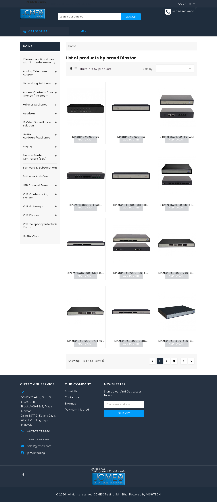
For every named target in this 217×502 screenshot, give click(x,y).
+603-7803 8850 (183, 11)
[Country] (186, 3)
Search (131, 17)
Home (27, 46)
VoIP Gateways (33, 206)
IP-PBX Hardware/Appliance (37, 136)
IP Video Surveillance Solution (37, 124)
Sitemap (70, 403)
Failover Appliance (35, 104)
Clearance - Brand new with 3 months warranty (39, 61)
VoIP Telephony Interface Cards (40, 226)
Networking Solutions (37, 83)
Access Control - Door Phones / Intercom (38, 94)
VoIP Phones (31, 215)
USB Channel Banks (36, 185)
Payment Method (77, 409)
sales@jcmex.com (39, 446)
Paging (27, 146)
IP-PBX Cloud (31, 236)
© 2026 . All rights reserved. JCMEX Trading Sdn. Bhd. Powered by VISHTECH (108, 494)
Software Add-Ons (35, 176)
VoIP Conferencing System (35, 196)
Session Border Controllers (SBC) (35, 157)
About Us (71, 391)
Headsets (29, 113)
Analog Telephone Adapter (35, 73)
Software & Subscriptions (40, 167)
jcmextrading (36, 453)
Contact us (72, 397)
